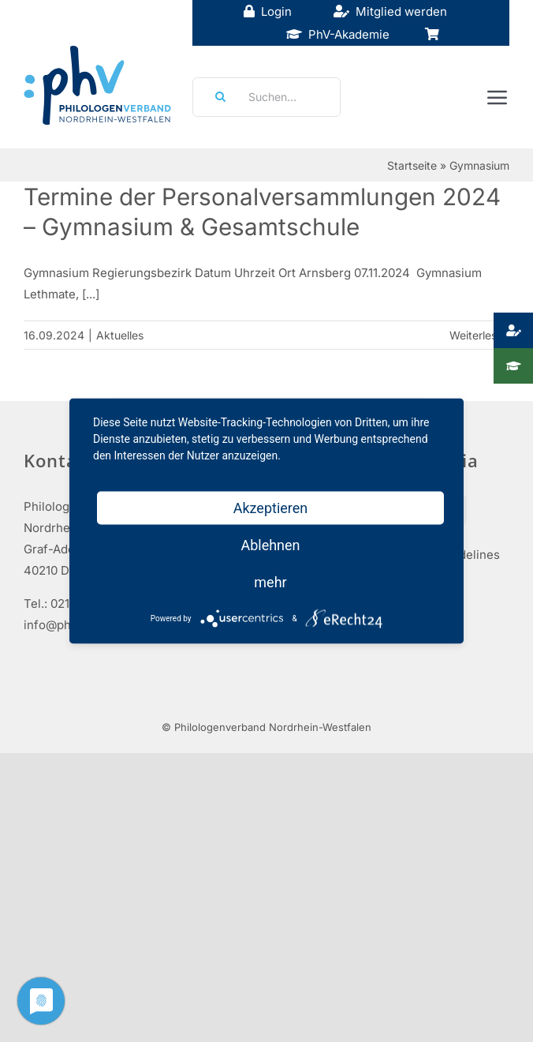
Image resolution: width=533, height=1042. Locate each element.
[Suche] (215, 97)
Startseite (412, 165)
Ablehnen (270, 545)
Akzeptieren (270, 508)
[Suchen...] (266, 97)
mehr (270, 582)
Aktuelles (120, 335)
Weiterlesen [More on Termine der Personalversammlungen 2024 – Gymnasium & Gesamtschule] (479, 335)
